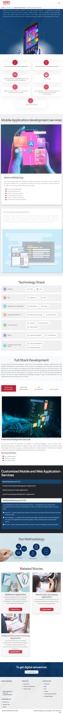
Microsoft (47, 684)
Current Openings (6, 681)
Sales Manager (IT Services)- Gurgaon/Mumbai (8, 695)
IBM (45, 686)
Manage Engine (48, 696)
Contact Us (6, 702)
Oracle (46, 691)
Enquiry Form (6, 704)
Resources (27, 684)
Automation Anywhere (50, 694)
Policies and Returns (29, 686)
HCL (45, 689)
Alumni (4, 707)
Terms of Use (27, 689)
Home (3, 7)
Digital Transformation (20, 7)
